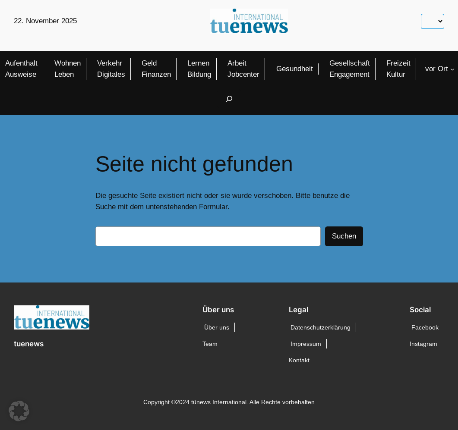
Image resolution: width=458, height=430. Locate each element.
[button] (19, 411)
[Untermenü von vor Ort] (452, 69)
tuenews (29, 343)
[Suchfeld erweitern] (229, 98)
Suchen (344, 236)
